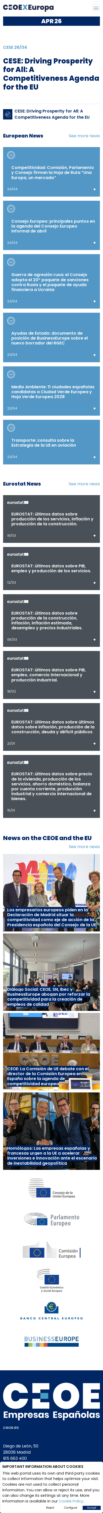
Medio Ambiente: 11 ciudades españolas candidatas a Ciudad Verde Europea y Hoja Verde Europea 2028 (53, 392)
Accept (91, 1508)
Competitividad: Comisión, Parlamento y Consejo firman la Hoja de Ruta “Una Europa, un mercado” (52, 172)
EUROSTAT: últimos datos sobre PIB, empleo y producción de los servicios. (51, 568)
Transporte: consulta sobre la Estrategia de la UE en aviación (43, 442)
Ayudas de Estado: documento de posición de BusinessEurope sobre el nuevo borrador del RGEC (49, 338)
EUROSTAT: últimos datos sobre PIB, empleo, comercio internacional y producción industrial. (48, 675)
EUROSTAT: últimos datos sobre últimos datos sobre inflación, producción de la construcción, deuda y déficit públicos (53, 727)
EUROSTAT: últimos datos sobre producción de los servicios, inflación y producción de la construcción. (52, 519)
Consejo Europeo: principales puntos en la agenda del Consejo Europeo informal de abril (53, 226)
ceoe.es (11, 1427)
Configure (70, 1508)
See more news (84, 136)
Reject (50, 1508)
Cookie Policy (71, 1501)
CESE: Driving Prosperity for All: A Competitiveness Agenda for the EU (52, 114)
